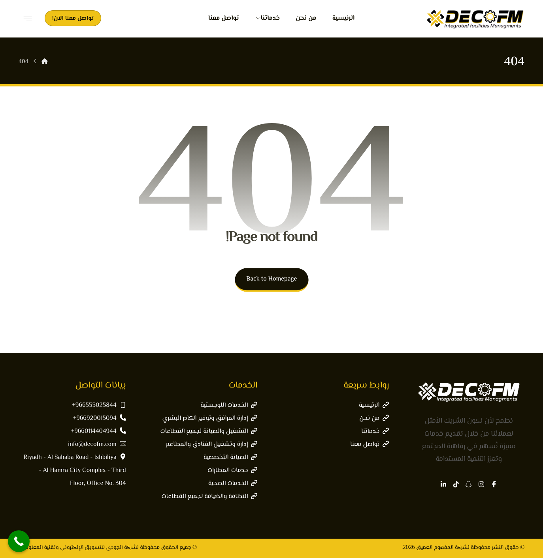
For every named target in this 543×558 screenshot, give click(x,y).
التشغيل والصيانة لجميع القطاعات (208, 431)
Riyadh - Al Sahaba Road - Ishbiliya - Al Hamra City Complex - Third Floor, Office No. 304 (75, 471)
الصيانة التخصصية (230, 458)
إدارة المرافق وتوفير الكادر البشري (210, 418)
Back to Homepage (271, 279)
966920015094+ (99, 418)
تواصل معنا (369, 444)
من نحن (374, 418)
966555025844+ (99, 405)
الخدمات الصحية (233, 484)
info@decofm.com (97, 444)
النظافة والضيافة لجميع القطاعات (209, 497)
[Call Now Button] (19, 541)
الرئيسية (374, 405)
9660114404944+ (98, 431)
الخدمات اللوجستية (228, 405)
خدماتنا (375, 431)
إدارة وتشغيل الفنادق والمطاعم (212, 444)
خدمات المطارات (232, 471)
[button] (494, 484)
